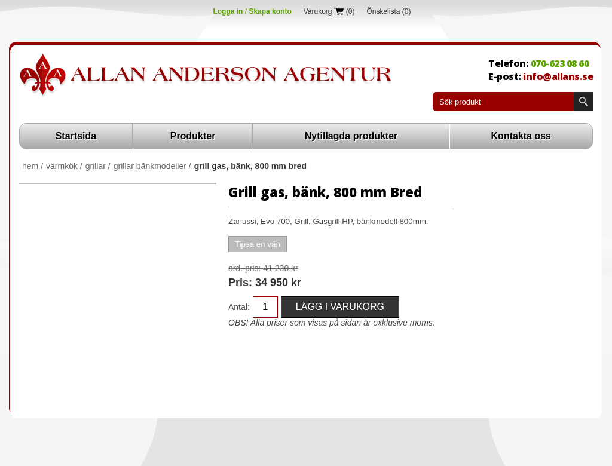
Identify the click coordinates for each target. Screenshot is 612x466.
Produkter (193, 136)
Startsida (76, 136)
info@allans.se (558, 76)
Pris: (240, 283)
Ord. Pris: (244, 268)
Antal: (239, 307)
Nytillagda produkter (351, 136)
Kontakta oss (521, 136)
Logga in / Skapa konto (252, 11)
